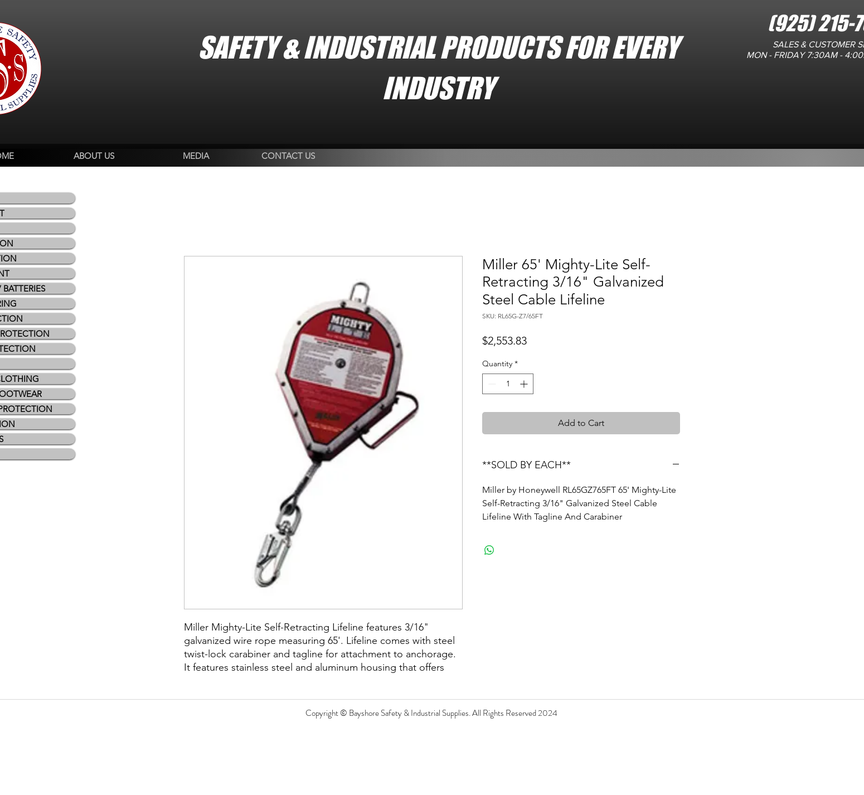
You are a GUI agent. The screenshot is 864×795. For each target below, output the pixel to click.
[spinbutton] (508, 384)
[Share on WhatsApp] (489, 550)
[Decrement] (491, 384)
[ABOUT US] (93, 156)
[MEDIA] (196, 156)
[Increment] (525, 384)
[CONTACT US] (288, 156)
